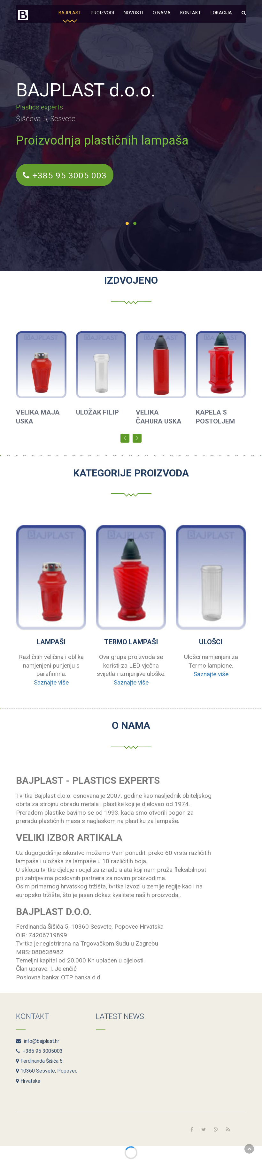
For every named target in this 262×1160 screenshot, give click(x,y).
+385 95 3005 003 (66, 176)
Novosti (133, 13)
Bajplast (69, 13)
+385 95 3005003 (39, 1051)
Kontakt (190, 13)
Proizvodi (102, 13)
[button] (243, 12)
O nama (162, 13)
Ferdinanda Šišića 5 (39, 1061)
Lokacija (221, 13)
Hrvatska (28, 1081)
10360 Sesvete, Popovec (46, 1071)
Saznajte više (51, 682)
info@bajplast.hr (37, 1041)
